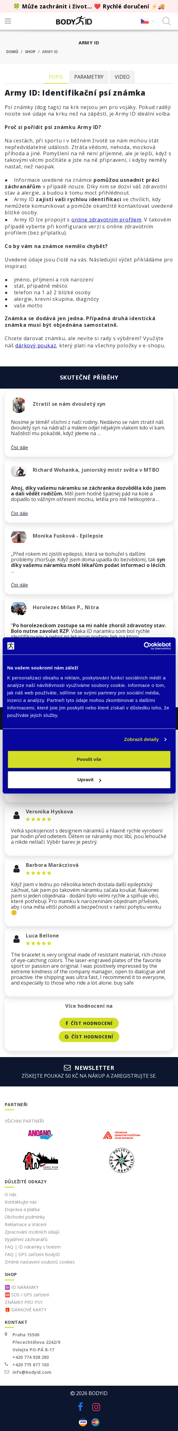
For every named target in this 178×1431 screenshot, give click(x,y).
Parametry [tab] (88, 76)
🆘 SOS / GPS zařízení (27, 1295)
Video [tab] (122, 76)
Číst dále (19, 447)
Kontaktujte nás (21, 1202)
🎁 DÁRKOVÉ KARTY (25, 1310)
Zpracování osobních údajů (32, 1232)
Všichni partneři (24, 1121)
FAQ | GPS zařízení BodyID (32, 1254)
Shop (30, 51)
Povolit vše (89, 759)
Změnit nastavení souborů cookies (40, 1262)
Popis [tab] (56, 76)
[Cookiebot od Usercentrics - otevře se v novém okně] (143, 646)
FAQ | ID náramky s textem (33, 1247)
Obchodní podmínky (25, 1217)
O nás (11, 1194)
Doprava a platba (22, 1209)
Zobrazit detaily (141, 739)
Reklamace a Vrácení (25, 1224)
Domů (12, 51)
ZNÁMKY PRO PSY (23, 1302)
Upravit (89, 779)
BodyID (98, 1393)
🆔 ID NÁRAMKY (21, 1287)
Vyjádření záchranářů (26, 1239)
